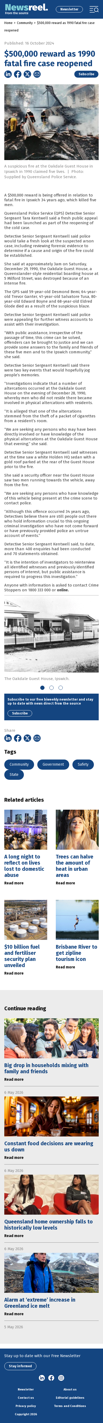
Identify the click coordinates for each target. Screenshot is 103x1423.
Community (25, 23)
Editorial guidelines (70, 1398)
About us (70, 1389)
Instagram (61, 1378)
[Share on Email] (37, 74)
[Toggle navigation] (94, 9)
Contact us (26, 1398)
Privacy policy (26, 1406)
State (14, 774)
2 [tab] (51, 688)
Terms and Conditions (70, 1406)
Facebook (51, 1378)
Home (8, 23)
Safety (83, 764)
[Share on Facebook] (17, 74)
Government (53, 764)
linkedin (42, 1378)
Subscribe (86, 74)
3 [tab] (60, 688)
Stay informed (20, 1366)
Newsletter (69, 9)
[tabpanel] (51, 638)
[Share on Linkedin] (8, 74)
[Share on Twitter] (27, 74)
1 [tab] (42, 688)
